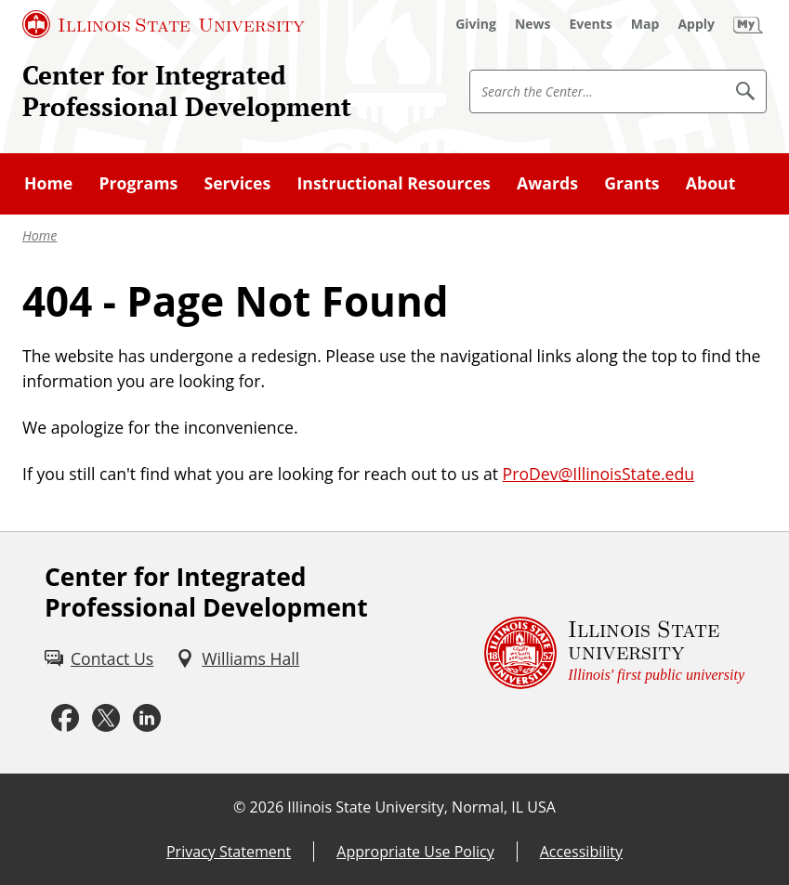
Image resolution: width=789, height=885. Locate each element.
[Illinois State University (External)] (163, 24)
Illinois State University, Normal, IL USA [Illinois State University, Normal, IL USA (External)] (421, 807)
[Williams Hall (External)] (237, 658)
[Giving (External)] (476, 24)
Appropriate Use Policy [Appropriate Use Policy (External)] (414, 851)
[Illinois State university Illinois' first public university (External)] (614, 653)
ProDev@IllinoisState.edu (598, 473)
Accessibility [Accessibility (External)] (581, 851)
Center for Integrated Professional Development (186, 91)
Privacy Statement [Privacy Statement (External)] (228, 851)
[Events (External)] (591, 24)
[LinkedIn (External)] (146, 718)
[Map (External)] (645, 24)
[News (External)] (533, 24)
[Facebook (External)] (65, 718)
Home (39, 235)
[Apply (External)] (696, 24)
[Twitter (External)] (105, 718)
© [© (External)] (239, 807)
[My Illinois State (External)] (748, 24)
